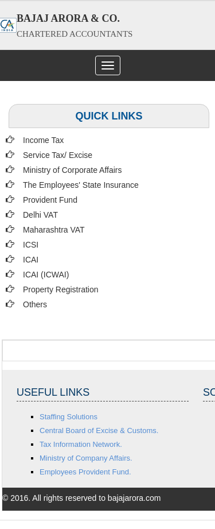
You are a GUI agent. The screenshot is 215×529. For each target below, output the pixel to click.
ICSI (30, 244)
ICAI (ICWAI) (46, 274)
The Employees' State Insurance (81, 185)
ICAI (30, 259)
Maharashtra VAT (54, 229)
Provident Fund (50, 199)
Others (35, 304)
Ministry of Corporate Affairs (72, 170)
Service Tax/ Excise (57, 155)
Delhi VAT (40, 214)
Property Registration (61, 289)
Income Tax (43, 140)
